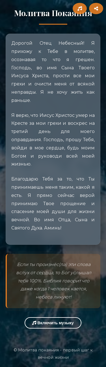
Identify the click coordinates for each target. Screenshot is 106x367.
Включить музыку (53, 323)
